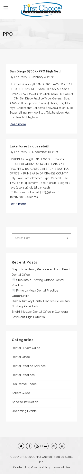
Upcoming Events (24, 411)
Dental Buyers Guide (26, 348)
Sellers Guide (21, 393)
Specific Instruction (25, 402)
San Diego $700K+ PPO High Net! (35, 71)
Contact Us (21, 467)
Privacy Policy (40, 467)
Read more (18, 124)
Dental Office (21, 357)
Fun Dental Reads (24, 384)
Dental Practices (23, 375)
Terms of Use (61, 467)
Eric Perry (20, 77)
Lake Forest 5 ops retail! (29, 146)
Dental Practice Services (28, 366)
